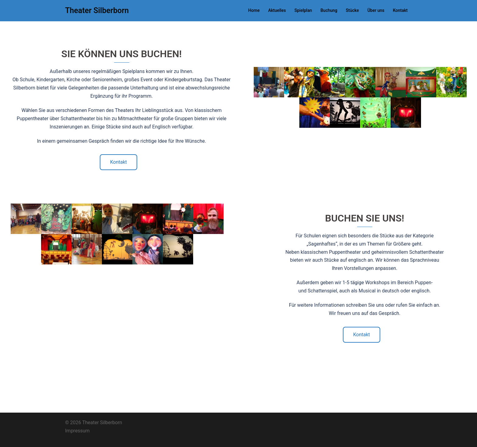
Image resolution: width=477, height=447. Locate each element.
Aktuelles (277, 10)
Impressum (77, 431)
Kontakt (400, 10)
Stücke (352, 10)
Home (254, 10)
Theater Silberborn (97, 10)
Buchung (329, 10)
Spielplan (303, 10)
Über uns (376, 10)
